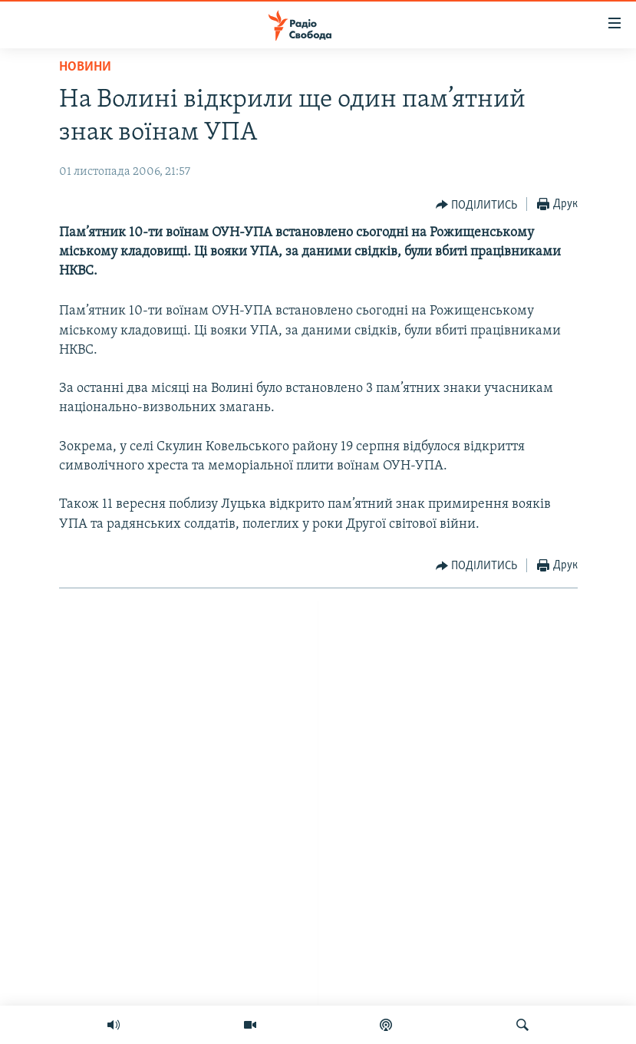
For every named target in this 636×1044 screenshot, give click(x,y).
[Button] (477, 204)
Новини (85, 67)
